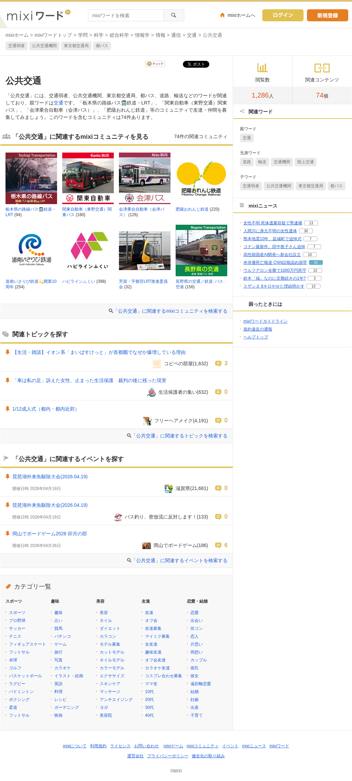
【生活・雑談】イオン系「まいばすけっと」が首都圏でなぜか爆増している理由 (99, 352)
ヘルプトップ (255, 337)
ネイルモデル (112, 660)
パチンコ (62, 636)
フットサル (19, 652)
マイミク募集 (157, 636)
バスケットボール (25, 675)
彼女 (194, 675)
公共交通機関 (44, 45)
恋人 (194, 636)
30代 (149, 707)
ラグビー (17, 683)
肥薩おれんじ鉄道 (192, 209)
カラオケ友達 (157, 668)
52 (316, 263)
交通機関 (282, 161)
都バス (102, 45)
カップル (198, 660)
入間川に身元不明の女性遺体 (270, 230)
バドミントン (21, 691)
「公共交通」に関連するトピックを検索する (179, 435)
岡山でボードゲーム (175, 545)
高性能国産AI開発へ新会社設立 (272, 254)
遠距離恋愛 (200, 683)
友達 (149, 612)
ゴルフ (15, 668)
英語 (58, 683)
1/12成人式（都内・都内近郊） (45, 409)
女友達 (151, 644)
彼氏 (194, 668)
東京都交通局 (76, 45)
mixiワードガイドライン (265, 321)
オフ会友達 (155, 660)
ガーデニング (66, 707)
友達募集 (153, 628)
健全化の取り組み (208, 756)
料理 (58, 691)
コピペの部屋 (178, 363)
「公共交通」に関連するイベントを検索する (179, 560)
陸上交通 (305, 161)
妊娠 (194, 699)
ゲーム (60, 644)
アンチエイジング (116, 699)
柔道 (13, 707)
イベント (230, 746)
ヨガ (104, 707)
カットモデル (112, 652)
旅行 (58, 652)
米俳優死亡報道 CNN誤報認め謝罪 (275, 262)
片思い (196, 644)
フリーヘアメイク (173, 420)
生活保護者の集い (177, 392)
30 (306, 231)
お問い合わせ (146, 746)
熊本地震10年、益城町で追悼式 (272, 238)
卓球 (13, 660)
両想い (196, 652)
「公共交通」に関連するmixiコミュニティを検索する (170, 311)
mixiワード (279, 746)
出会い (196, 620)
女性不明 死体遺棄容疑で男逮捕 (272, 223)
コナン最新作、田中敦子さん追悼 (274, 246)
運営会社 (135, 756)
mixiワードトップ (53, 35)
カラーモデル (112, 668)
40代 (149, 715)
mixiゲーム (173, 746)
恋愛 (194, 612)
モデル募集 (110, 644)
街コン (196, 628)
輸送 (262, 161)
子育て (196, 715)
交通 (192, 35)
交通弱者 (16, 45)
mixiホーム (17, 35)
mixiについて (75, 746)
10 (310, 255)
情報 (160, 35)
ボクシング (19, 699)
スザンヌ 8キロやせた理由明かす (274, 286)
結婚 (194, 691)
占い (58, 620)
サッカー (17, 628)
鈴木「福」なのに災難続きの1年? (274, 278)
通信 (176, 35)
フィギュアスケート (27, 644)
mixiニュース (254, 746)
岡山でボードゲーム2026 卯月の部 (49, 533)
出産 (194, 707)
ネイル (106, 620)
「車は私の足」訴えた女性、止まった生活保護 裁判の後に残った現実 (89, 380)
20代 (149, 699)
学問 (83, 35)
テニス (15, 636)
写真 (58, 660)
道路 (247, 161)
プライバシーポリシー (167, 756)
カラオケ (62, 668)
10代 (149, 691)
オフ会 (151, 620)
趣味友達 (153, 652)
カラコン (108, 636)
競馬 (58, 628)
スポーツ (17, 612)
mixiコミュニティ (203, 746)
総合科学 (119, 35)
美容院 (106, 715)
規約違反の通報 (257, 329)
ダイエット (110, 628)
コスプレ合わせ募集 (163, 675)
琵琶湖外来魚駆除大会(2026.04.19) (50, 476)
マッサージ (110, 691)
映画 (58, 715)
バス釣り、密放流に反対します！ (161, 517)
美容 (104, 612)
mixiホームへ (241, 15)
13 (311, 223)
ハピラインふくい (78, 281)
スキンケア (110, 683)
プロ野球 (17, 620)
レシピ (60, 699)
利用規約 (98, 746)
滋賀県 (183, 488)
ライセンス (120, 746)
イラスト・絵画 (68, 675)
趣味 (58, 612)
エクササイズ (112, 675)
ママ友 (151, 683)
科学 (98, 35)
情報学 (142, 35)
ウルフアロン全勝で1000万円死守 (274, 270)
